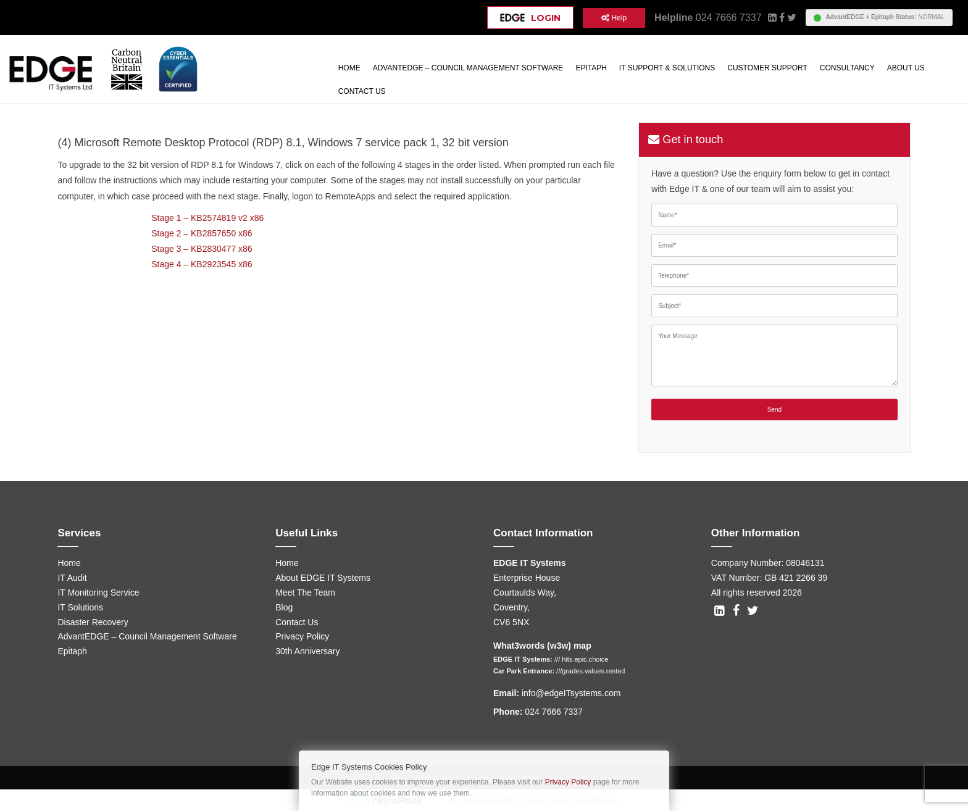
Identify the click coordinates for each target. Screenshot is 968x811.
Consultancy (847, 68)
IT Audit (71, 578)
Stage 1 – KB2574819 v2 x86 (207, 218)
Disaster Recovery (92, 622)
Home (349, 68)
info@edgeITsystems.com (571, 693)
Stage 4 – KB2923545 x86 (201, 264)
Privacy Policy (302, 636)
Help (614, 18)
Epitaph (590, 68)
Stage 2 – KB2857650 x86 (201, 233)
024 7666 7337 (729, 17)
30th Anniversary (307, 651)
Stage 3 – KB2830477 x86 (201, 249)
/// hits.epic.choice (581, 659)
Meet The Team (305, 592)
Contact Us (362, 91)
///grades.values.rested (590, 671)
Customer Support (767, 68)
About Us (906, 68)
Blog (284, 607)
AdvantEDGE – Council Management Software (468, 68)
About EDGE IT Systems (322, 578)
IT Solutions (80, 607)
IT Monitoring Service (98, 592)
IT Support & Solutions (667, 68)
